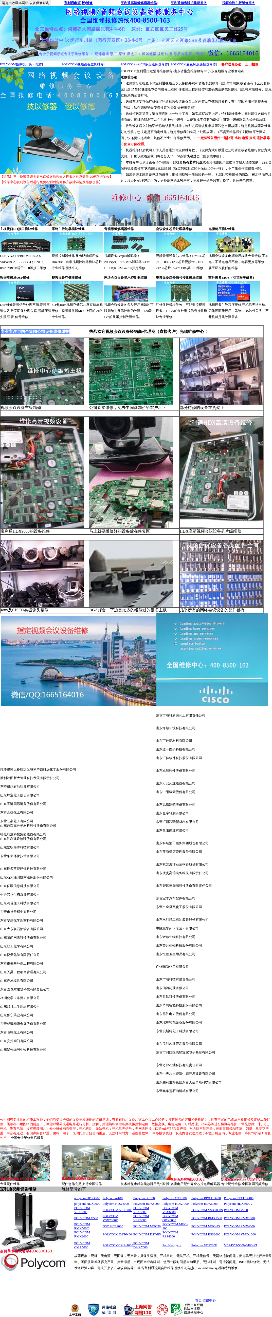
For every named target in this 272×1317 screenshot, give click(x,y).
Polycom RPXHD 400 (238, 1198)
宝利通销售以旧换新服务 (189, 3)
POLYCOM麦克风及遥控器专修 (193, 64)
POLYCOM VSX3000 (117, 1210)
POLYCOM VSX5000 (141, 1210)
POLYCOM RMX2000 (82, 1234)
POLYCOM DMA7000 (141, 1245)
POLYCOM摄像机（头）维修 (21, 64)
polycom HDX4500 (87, 1198)
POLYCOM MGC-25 (205, 1226)
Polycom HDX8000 (146, 1204)
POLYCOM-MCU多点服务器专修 (144, 64)
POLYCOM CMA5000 (82, 1245)
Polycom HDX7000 (175, 1204)
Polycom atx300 (144, 1198)
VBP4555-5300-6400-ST (240, 1245)
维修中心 (209, 1300)
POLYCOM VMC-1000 (240, 1234)
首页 (198, 1300)
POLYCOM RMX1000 (239, 1218)
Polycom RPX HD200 (206, 1198)
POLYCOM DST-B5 (147, 1234)
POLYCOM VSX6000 (82, 1210)
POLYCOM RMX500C (82, 1226)
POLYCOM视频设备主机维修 (83, 64)
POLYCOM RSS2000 (206, 1234)
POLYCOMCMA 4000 (118, 1245)
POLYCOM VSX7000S (207, 1210)
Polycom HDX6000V (238, 1204)
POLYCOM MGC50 (147, 1226)
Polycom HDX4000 (116, 1204)
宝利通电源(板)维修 (78, 3)
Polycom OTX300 (174, 1198)
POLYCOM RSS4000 (170, 1234)
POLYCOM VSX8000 (141, 1218)
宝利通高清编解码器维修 (139, 3)
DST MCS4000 (113, 1226)
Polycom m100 (113, 1198)
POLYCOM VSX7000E (110, 1218)
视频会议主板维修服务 (238, 3)
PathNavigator (172, 1245)
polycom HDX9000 (87, 1204)
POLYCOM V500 (86, 1218)
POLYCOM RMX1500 (206, 1218)
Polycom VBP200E (204, 1245)
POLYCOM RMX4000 (239, 1226)
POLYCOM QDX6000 (170, 1218)
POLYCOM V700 (236, 1210)
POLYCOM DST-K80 (117, 1234)
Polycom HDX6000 (204, 1204)
